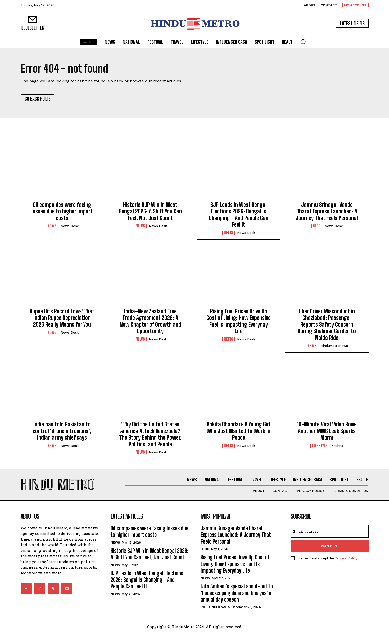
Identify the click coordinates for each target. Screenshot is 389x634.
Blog (317, 226)
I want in (329, 546)
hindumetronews (334, 346)
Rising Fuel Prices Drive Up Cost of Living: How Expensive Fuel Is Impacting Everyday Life (238, 321)
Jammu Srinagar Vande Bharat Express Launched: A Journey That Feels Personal (327, 212)
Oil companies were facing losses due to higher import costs (62, 212)
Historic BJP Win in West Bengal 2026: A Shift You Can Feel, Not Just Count (150, 212)
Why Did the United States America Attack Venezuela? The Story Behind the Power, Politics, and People (150, 434)
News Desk (70, 226)
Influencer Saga (215, 607)
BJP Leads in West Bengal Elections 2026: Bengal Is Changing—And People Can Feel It (238, 215)
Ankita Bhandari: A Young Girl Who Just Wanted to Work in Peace (238, 431)
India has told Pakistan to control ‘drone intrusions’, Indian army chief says (62, 431)
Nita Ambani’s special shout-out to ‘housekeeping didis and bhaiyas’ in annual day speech (237, 593)
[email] (330, 531)
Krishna (337, 446)
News (52, 226)
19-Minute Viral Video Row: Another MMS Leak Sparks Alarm (326, 431)
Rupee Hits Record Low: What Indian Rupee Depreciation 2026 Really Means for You (62, 318)
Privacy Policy (346, 558)
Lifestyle (319, 446)
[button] (303, 42)
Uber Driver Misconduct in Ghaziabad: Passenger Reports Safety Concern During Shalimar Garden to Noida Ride (327, 324)
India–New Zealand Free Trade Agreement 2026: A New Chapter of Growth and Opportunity (150, 321)
